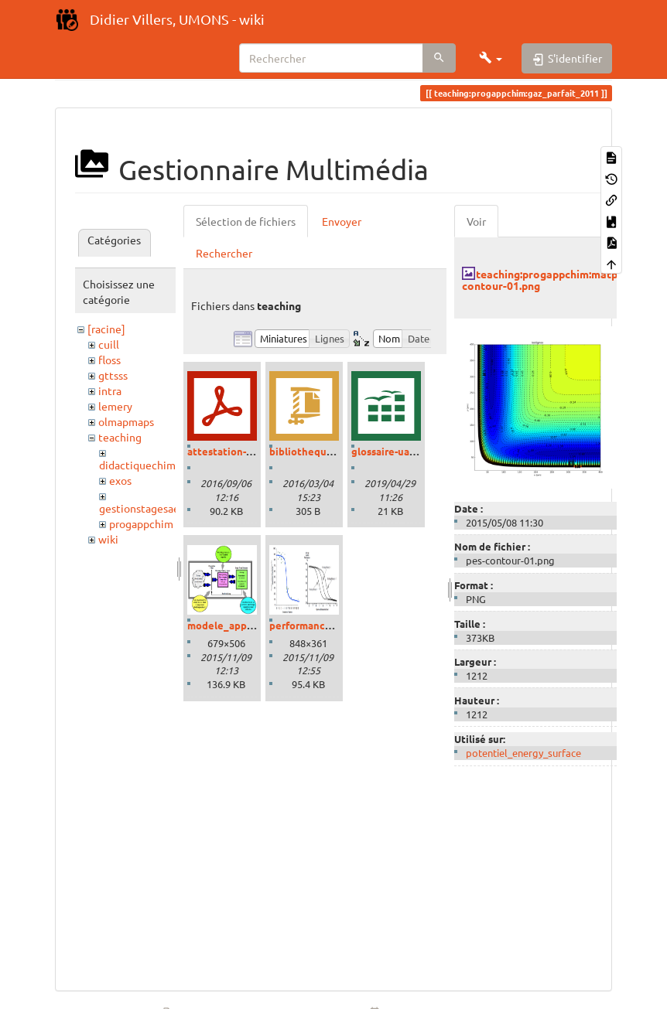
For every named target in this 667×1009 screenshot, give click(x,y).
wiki (108, 539)
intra (109, 390)
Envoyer (341, 221)
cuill (108, 344)
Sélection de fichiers (246, 221)
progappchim (141, 523)
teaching (120, 437)
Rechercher (224, 253)
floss (109, 359)
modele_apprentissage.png (253, 625)
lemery (115, 406)
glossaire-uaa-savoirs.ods (410, 451)
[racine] (106, 329)
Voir (476, 221)
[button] (490, 58)
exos (120, 480)
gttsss (113, 375)
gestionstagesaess (144, 508)
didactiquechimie (142, 465)
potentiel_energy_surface (523, 752)
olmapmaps (126, 421)
